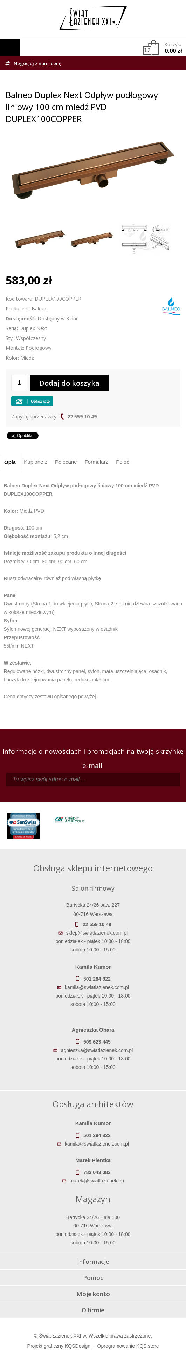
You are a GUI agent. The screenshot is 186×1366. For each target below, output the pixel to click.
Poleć (122, 462)
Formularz (97, 462)
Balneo (40, 308)
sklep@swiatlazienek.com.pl (97, 933)
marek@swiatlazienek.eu (97, 1181)
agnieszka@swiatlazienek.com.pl (97, 1050)
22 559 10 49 (82, 416)
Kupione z (35, 462)
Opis (10, 462)
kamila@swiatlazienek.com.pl (97, 987)
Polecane (66, 462)
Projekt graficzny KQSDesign (59, 1346)
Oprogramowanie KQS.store (128, 1346)
